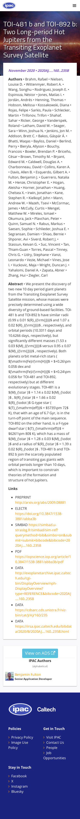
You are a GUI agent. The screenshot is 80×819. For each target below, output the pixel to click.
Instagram (19, 786)
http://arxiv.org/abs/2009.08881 (40, 502)
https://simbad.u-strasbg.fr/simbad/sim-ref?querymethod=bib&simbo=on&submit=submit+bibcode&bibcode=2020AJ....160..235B (43, 535)
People (51, 747)
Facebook (19, 776)
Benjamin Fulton (28, 674)
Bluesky (17, 791)
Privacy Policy (22, 737)
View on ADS (40, 653)
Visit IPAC (53, 737)
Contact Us (55, 742)
